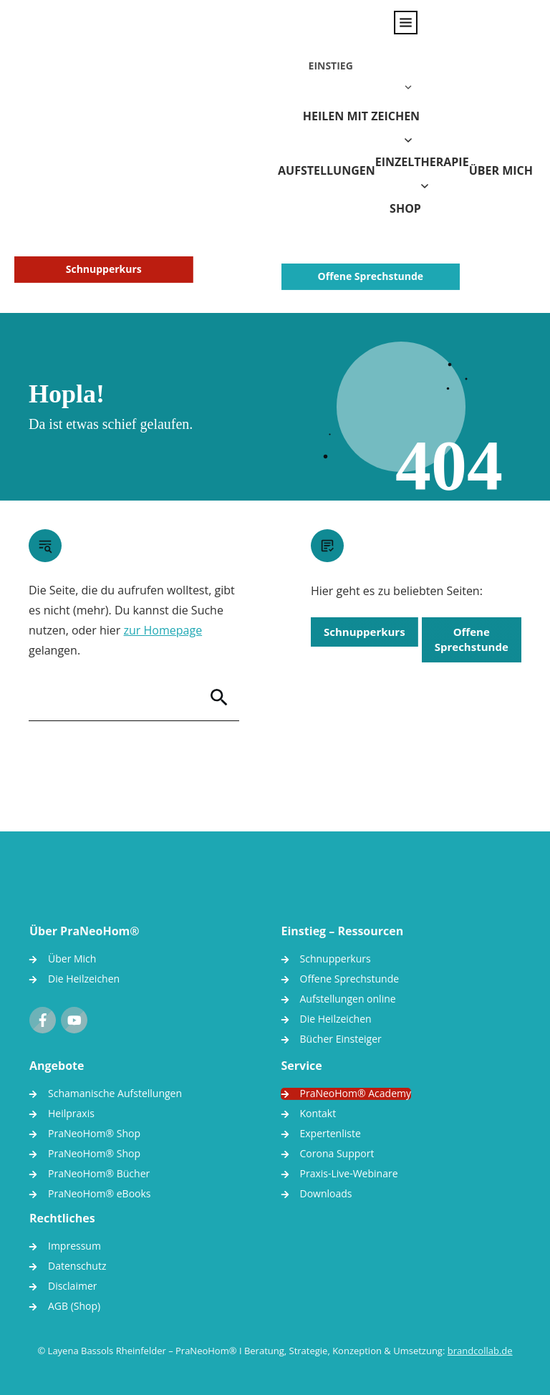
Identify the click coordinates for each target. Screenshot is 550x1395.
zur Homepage (163, 616)
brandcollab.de (480, 1336)
